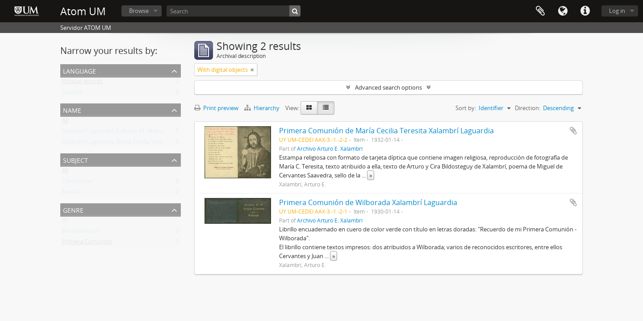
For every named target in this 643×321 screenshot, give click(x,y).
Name (72, 109)
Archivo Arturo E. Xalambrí (330, 148)
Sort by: (465, 108)
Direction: (527, 108)
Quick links (585, 11)
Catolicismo (77, 183)
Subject (75, 159)
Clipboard (540, 11)
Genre (73, 209)
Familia (71, 193)
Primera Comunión (87, 243)
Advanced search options (388, 87)
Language (562, 11)
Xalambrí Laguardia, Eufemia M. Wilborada (118, 133)
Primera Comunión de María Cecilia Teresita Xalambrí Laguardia (386, 131)
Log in (617, 11)
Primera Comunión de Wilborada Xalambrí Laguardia (368, 202)
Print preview (216, 108)
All (65, 122)
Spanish (72, 94)
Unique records (82, 83)
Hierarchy (262, 108)
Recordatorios (81, 233)
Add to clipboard (573, 130)
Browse (139, 11)
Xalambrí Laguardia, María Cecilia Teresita (116, 144)
